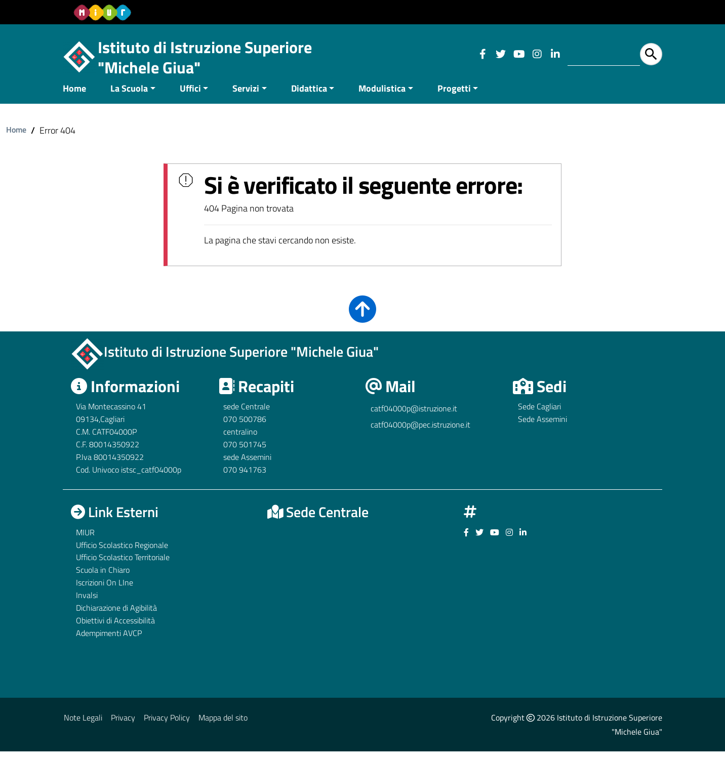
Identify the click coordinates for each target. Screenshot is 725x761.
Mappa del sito (223, 727)
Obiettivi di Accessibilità (115, 630)
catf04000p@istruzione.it (414, 418)
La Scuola (129, 98)
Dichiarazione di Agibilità (116, 617)
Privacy (123, 727)
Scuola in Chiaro (103, 580)
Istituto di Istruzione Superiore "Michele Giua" (205, 57)
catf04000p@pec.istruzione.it (420, 435)
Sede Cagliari (539, 416)
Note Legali (83, 727)
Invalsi (87, 605)
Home (74, 98)
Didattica (309, 98)
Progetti (454, 98)
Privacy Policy (167, 727)
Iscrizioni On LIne (104, 592)
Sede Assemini (542, 429)
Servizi (245, 98)
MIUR (85, 542)
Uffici (190, 98)
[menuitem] (80, 98)
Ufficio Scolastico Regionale (122, 554)
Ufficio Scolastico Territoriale (123, 567)
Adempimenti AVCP (109, 643)
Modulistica (382, 98)
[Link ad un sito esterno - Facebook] (482, 54)
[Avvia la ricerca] (651, 54)
